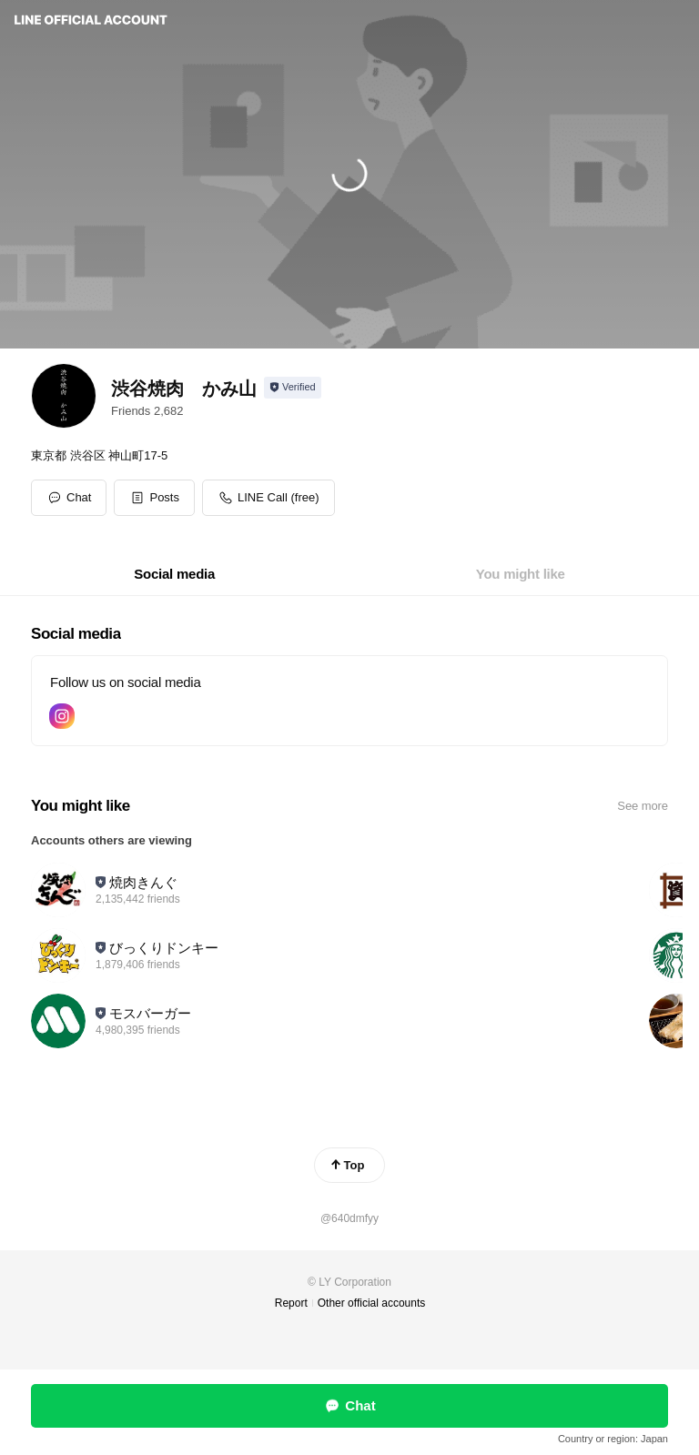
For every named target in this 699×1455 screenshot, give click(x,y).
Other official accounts (372, 1303)
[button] (154, 498)
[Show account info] (292, 388)
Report (291, 1303)
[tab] (174, 574)
